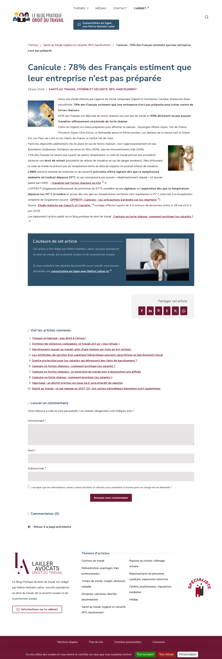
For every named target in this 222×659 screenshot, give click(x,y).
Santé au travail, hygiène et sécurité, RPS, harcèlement (77, 45)
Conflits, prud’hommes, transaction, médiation (150, 589)
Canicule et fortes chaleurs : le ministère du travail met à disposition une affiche (86, 372)
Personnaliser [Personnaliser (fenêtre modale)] (187, 654)
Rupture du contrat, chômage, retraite (147, 563)
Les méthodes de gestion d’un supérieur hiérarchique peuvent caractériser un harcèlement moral (97, 355)
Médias (133, 599)
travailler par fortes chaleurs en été (76, 183)
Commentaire (37, 421)
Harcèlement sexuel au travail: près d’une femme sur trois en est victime (81, 349)
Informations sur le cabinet (39, 609)
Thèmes (33, 45)
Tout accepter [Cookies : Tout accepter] (145, 654)
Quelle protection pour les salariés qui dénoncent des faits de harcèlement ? (84, 361)
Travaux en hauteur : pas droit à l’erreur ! (59, 338)
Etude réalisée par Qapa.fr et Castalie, (64, 205)
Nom (32, 450)
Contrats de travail (93, 561)
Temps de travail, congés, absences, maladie (104, 584)
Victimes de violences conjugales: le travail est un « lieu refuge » (76, 344)
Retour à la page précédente (52, 527)
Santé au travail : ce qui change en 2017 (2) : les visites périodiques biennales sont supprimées (96, 389)
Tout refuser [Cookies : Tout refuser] (166, 654)
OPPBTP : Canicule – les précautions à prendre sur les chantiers (113, 200)
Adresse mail (37, 468)
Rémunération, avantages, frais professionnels (100, 571)
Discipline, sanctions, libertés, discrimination (99, 596)
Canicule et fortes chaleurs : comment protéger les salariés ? (73, 366)
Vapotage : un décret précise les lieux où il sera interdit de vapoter (77, 383)
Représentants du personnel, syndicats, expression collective (148, 576)
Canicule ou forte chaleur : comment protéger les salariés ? (72, 377)
